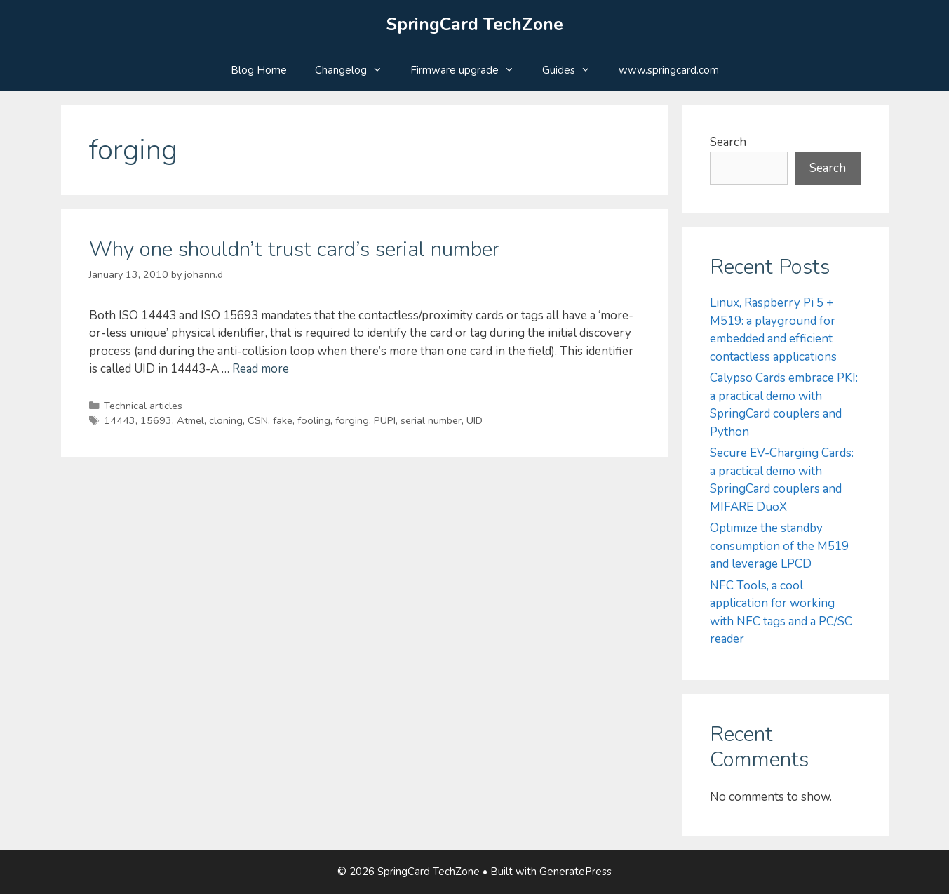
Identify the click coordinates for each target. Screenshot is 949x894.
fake (282, 420)
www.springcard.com (669, 70)
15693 (156, 420)
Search (728, 142)
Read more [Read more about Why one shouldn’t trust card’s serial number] (260, 369)
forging (352, 420)
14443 (119, 420)
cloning (226, 420)
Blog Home (259, 70)
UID (474, 420)
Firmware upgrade (469, 70)
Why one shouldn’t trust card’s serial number (294, 249)
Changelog (355, 70)
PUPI (385, 420)
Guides (573, 70)
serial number (431, 420)
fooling (313, 420)
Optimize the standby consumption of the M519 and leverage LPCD (779, 546)
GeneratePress (575, 872)
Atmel (190, 420)
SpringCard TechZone (474, 24)
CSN (258, 420)
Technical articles (143, 406)
